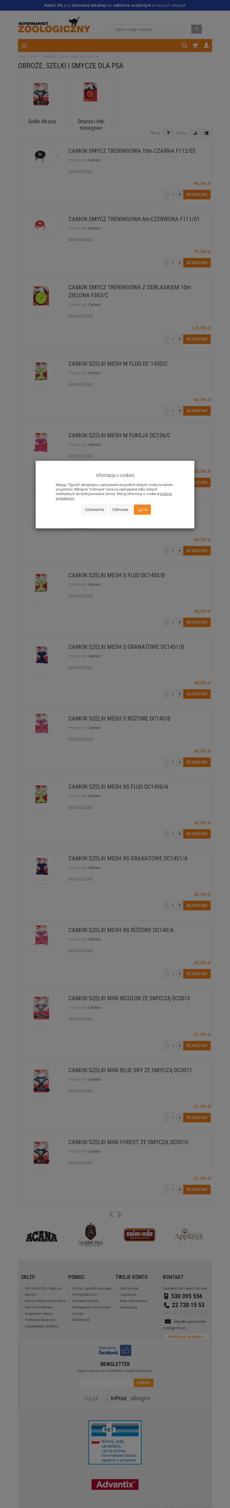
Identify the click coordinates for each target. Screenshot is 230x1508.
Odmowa (120, 509)
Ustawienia (94, 509)
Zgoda (142, 509)
